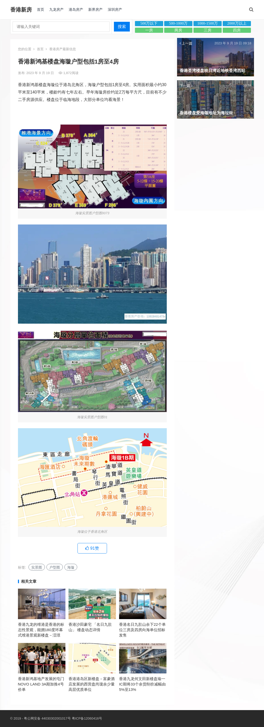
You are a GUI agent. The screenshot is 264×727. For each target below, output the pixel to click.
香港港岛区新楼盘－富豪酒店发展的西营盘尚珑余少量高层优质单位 (92, 684)
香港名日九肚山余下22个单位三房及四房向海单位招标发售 (142, 629)
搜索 (122, 26)
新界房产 (95, 9)
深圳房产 (115, 9)
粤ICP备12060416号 (87, 718)
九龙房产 (56, 9)
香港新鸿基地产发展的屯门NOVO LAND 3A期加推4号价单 (41, 684)
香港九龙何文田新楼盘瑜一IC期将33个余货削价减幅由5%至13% (142, 684)
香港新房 (21, 10)
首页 (40, 9)
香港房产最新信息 (62, 49)
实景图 (36, 567)
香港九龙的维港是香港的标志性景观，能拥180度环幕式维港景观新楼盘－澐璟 (41, 629)
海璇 (70, 567)
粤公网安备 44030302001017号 (47, 718)
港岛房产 (76, 9)
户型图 (54, 567)
